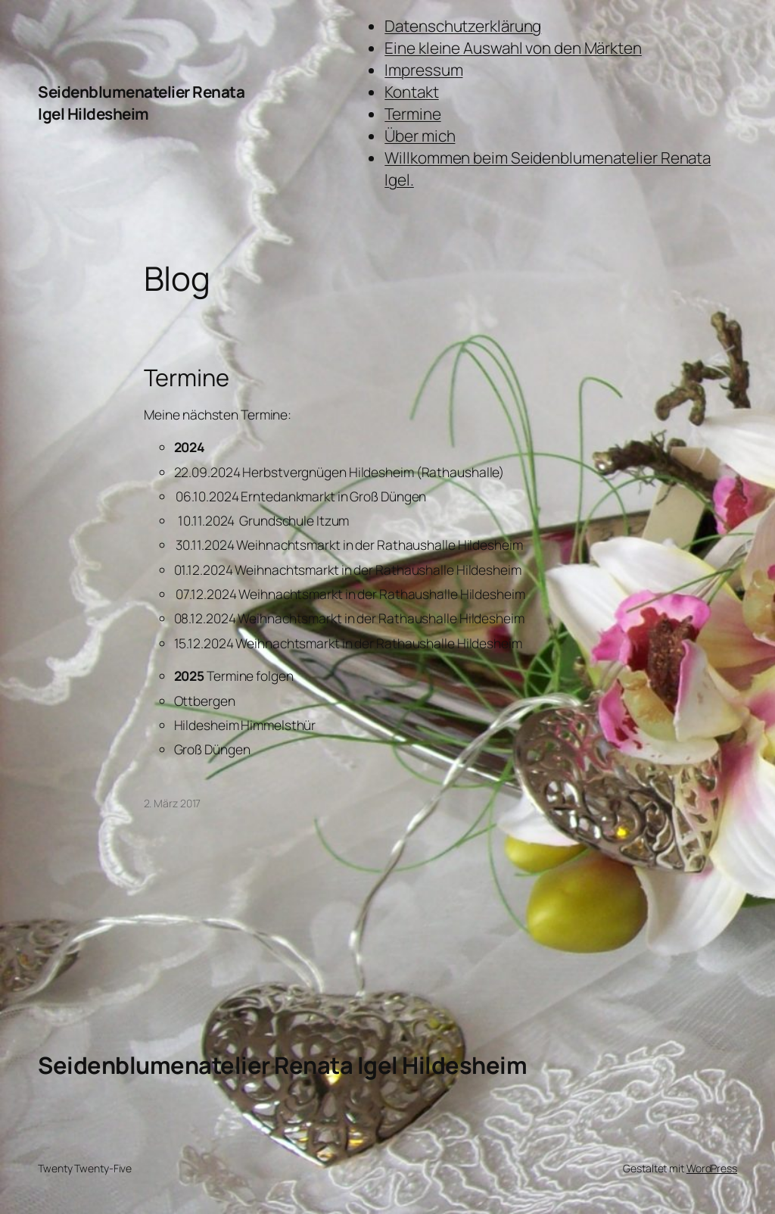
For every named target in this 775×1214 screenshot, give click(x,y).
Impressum (423, 69)
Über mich (419, 135)
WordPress (711, 1168)
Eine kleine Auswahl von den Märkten (513, 47)
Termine (412, 113)
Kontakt (411, 91)
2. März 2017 (172, 803)
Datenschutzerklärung (462, 25)
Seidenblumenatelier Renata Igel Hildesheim (141, 102)
